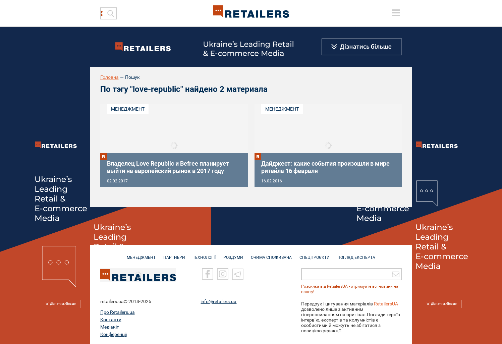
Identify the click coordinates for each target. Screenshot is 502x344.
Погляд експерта (356, 254)
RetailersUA (386, 303)
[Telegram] (237, 273)
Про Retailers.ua (117, 311)
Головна (109, 77)
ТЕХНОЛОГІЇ (204, 254)
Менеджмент (128, 109)
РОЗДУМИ (233, 254)
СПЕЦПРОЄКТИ (314, 254)
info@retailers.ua (218, 300)
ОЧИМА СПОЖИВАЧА (271, 254)
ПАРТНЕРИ (174, 254)
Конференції (113, 333)
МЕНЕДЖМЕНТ (141, 254)
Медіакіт (109, 326)
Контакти (110, 319)
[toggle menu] (396, 12)
